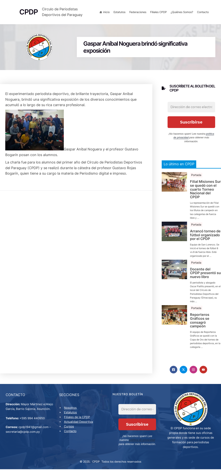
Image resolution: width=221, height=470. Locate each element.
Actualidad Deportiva (78, 423)
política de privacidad (134, 441)
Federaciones (137, 12)
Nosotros (70, 408)
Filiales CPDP (158, 12)
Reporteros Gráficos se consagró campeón (199, 321)
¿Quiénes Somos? (181, 12)
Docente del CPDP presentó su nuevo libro (205, 273)
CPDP (96, 462)
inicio (106, 12)
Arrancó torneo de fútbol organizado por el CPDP (205, 235)
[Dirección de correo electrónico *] (191, 107)
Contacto (202, 12)
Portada (196, 175)
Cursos (69, 427)
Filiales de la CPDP (77, 418)
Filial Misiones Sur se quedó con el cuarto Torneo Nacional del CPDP (205, 190)
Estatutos (119, 12)
